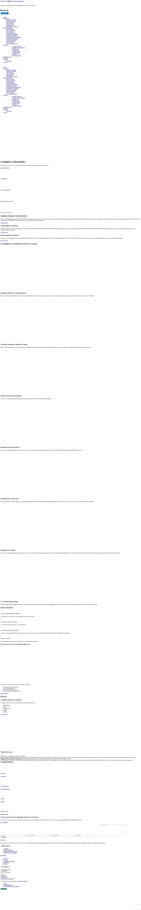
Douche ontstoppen (11, 33)
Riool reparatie (10, 22)
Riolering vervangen (11, 21)
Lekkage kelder (16, 53)
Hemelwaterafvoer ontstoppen (13, 37)
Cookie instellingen (8, 887)
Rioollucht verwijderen (11, 26)
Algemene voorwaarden (9, 863)
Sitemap (5, 866)
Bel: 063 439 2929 (5, 168)
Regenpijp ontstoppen (11, 39)
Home (5, 17)
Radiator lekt (15, 49)
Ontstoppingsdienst (8, 27)
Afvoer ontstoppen (10, 30)
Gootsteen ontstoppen (11, 35)
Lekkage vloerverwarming (18, 47)
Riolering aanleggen (11, 19)
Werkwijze (9, 61)
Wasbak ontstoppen (11, 41)
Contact (5, 62)
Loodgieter (6, 18)
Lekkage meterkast (16, 55)
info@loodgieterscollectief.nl (7, 881)
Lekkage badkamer (16, 46)
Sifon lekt (14, 54)
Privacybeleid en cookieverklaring (12, 888)
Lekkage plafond (16, 51)
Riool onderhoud (10, 23)
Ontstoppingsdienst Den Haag (11, 853)
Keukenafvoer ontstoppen (12, 38)
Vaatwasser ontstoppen (11, 43)
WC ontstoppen (10, 42)
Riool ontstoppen (10, 29)
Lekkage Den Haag (8, 852)
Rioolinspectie (9, 25)
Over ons (6, 59)
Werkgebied (6, 864)
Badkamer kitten (7, 57)
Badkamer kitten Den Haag (10, 855)
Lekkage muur (15, 50)
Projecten (6, 58)
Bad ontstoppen (10, 31)
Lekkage (6, 45)
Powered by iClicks (22, 883)
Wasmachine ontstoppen (12, 34)
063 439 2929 (4, 222)
